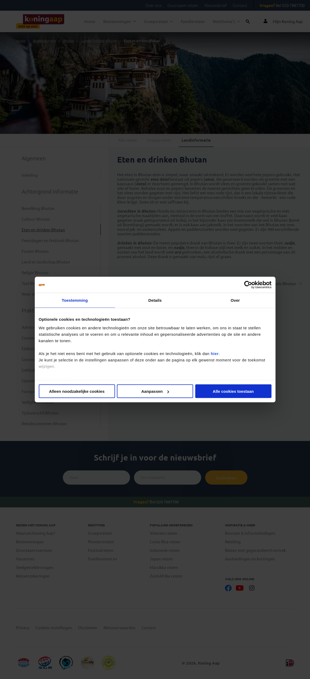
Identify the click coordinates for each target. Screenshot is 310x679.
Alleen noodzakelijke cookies (77, 391)
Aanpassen (155, 391)
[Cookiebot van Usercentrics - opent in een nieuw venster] (248, 285)
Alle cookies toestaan (233, 391)
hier (215, 353)
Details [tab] (155, 300)
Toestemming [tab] (75, 300)
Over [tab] (235, 300)
